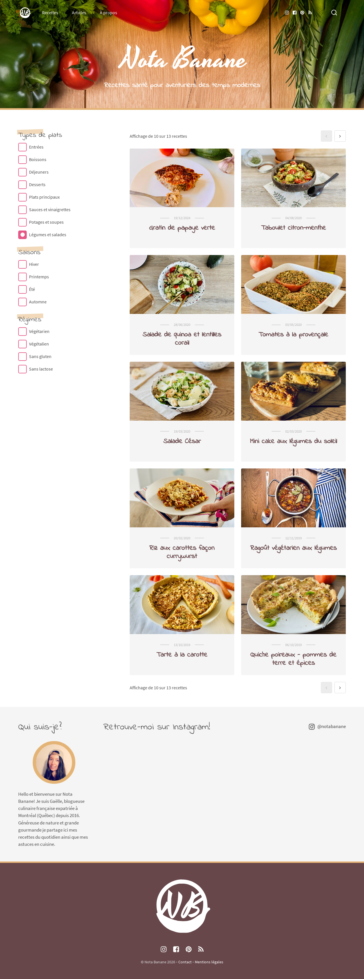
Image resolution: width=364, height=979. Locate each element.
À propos (108, 12)
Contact (185, 961)
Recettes (50, 12)
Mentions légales (209, 961)
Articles (79, 12)
